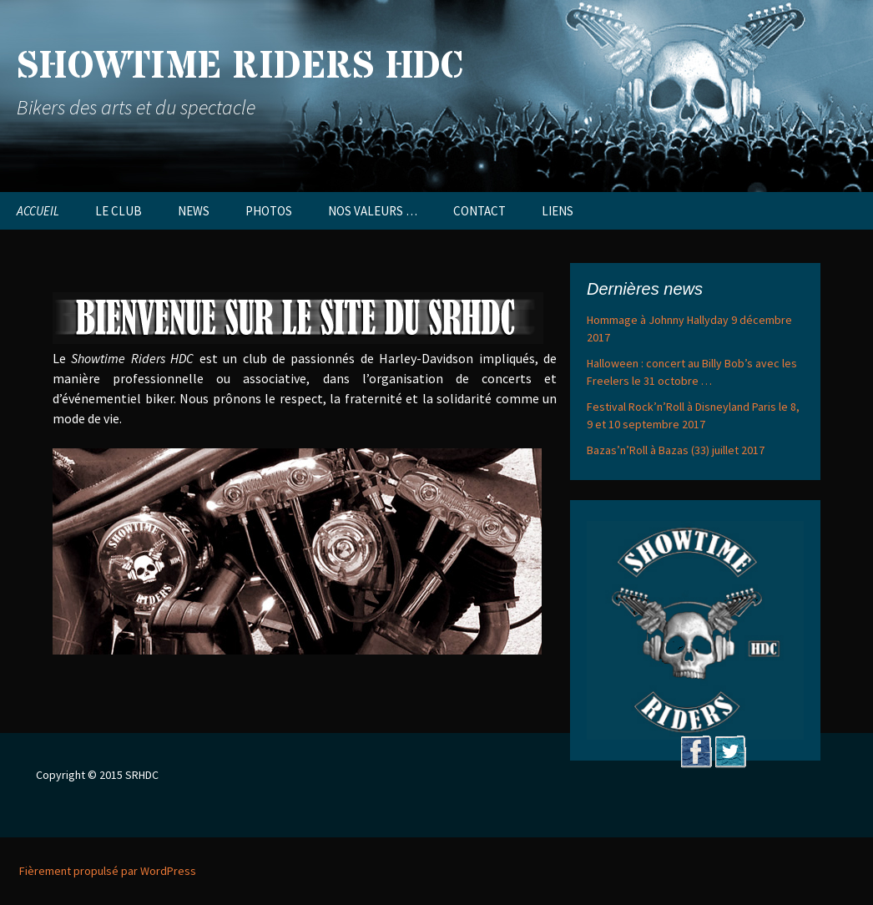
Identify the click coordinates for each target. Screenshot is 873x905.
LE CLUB (118, 211)
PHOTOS (268, 211)
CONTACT (479, 211)
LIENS (557, 211)
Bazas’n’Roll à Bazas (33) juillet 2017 (676, 450)
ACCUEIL (38, 211)
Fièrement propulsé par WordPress (107, 870)
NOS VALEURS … (372, 211)
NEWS (193, 211)
